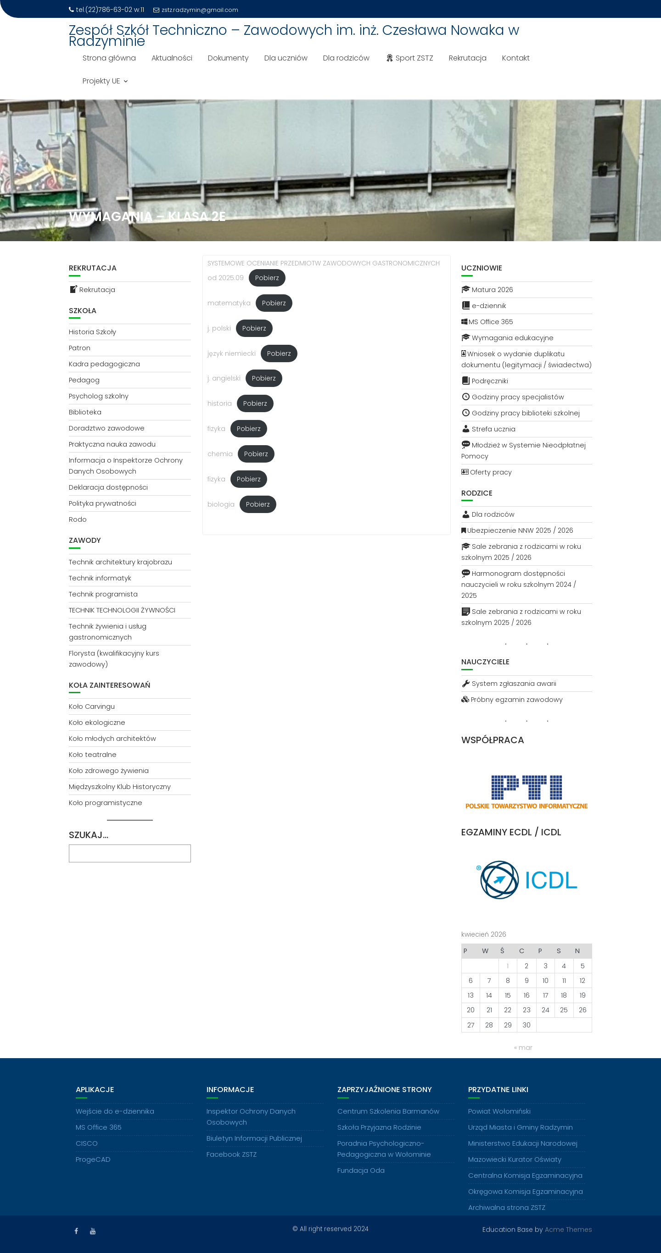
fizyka (216, 428)
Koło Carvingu (92, 706)
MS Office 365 (487, 321)
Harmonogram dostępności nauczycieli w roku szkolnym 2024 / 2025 (518, 584)
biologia (221, 504)
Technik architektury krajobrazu (120, 562)
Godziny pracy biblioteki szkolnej (520, 413)
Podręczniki (484, 381)
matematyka (229, 303)
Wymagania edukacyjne (507, 337)
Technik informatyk (100, 578)
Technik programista (103, 594)
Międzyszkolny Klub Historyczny (120, 786)
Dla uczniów (286, 58)
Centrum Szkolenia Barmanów (388, 1120)
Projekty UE (101, 81)
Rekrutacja (468, 58)
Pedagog (84, 380)
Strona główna (109, 58)
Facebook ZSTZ (232, 1163)
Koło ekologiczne (97, 722)
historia (219, 403)
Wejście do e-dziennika (115, 1120)
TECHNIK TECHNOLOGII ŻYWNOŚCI (122, 610)
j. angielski (224, 378)
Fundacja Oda (361, 1179)
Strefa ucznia (488, 429)
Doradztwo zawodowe (107, 428)
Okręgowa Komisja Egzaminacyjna (525, 1200)
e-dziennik (483, 305)
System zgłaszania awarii (508, 683)
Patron (79, 348)
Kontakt (516, 58)
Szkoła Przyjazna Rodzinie (379, 1136)
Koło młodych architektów (112, 738)
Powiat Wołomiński (499, 1120)
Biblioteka (85, 412)
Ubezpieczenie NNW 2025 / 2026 (517, 530)
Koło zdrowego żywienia (109, 770)
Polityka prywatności (102, 503)
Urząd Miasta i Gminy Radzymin (520, 1136)
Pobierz (267, 277)
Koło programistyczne (105, 802)
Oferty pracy (486, 472)
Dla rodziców (346, 58)
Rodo (78, 519)
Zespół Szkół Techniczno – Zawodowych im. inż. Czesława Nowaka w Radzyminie (294, 36)
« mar (523, 1047)
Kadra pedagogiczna (104, 364)
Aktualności (171, 58)
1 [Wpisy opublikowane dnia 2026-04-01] (508, 966)
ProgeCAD (93, 1168)
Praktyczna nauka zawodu (112, 444)
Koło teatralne (93, 754)
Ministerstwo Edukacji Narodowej (522, 1152)
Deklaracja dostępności (108, 487)
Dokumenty (228, 58)
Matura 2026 (487, 289)
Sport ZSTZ (409, 58)
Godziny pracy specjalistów (512, 397)
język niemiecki (231, 353)
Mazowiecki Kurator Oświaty (514, 1168)
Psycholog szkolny (99, 396)
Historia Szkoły (92, 332)
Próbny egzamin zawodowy (512, 699)
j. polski (219, 328)
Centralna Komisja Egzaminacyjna (525, 1184)
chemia (220, 453)
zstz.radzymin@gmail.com (195, 10)
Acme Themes (568, 1228)
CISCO (87, 1152)
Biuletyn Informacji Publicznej (254, 1147)
